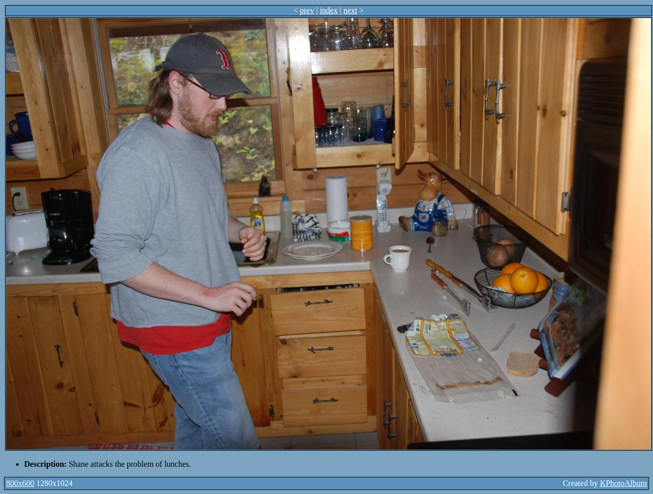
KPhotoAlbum (623, 483)
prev (307, 10)
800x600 (20, 483)
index (329, 10)
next (350, 10)
